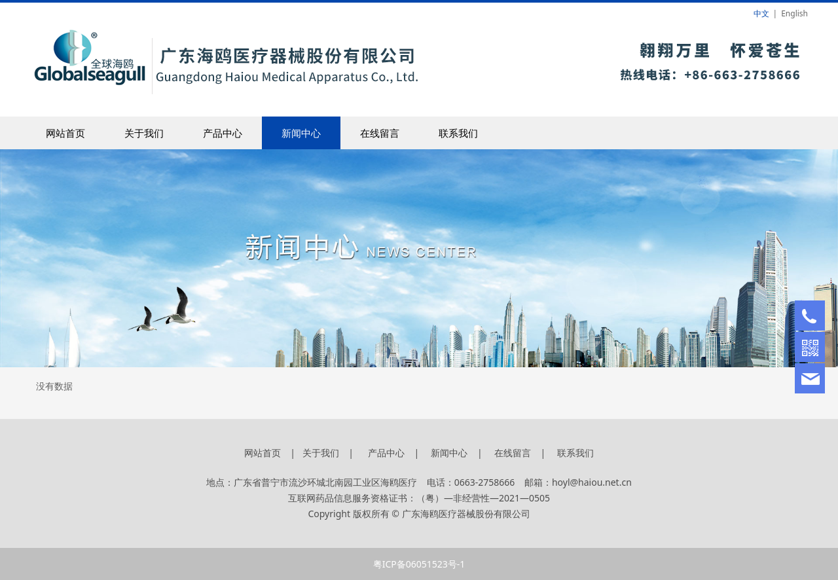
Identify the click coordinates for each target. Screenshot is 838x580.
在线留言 (379, 132)
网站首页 (65, 132)
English (794, 13)
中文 (761, 13)
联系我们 (458, 132)
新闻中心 (301, 132)
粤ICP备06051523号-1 (419, 564)
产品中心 (222, 132)
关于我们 (144, 132)
